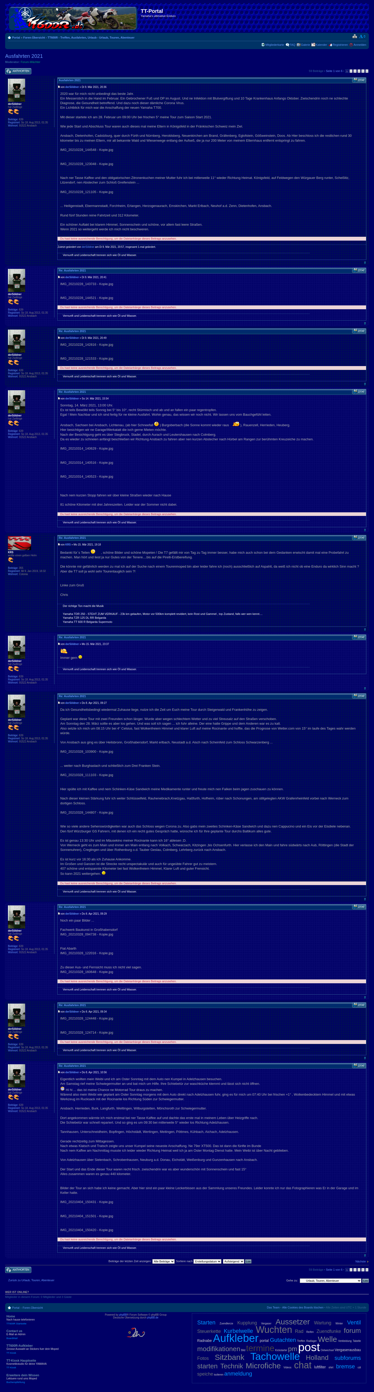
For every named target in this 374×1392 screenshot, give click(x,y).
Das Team (273, 1307)
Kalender (321, 44)
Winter (339, 1323)
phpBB (123, 1314)
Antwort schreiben (18, 71)
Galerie (305, 44)
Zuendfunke (328, 1331)
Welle (327, 1339)
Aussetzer (293, 1321)
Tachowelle (275, 1356)
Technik (231, 1366)
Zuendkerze (226, 1323)
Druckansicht (355, 36)
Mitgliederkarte (274, 44)
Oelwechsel (327, 1350)
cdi (359, 1367)
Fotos (203, 1358)
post (309, 1347)
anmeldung (238, 1373)
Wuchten (274, 1329)
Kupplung (247, 1322)
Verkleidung (345, 1341)
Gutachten (283, 1340)
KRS (68, 544)
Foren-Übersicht (34, 37)
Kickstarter (281, 1350)
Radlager (311, 1341)
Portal (16, 37)
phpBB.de (152, 1317)
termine (260, 1348)
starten (207, 1366)
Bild (243, 1350)
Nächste (361, 1261)
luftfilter (320, 1367)
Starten (206, 1322)
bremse (345, 1366)
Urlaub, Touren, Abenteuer (117, 37)
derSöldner (72, 87)
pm (292, 1349)
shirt (331, 1367)
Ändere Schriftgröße (362, 36)
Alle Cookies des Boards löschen (302, 1307)
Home (43, 1320)
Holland (317, 1357)
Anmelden (359, 44)
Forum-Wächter (30, 61)
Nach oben (364, 262)
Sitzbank (229, 1357)
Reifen (310, 1332)
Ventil (354, 1322)
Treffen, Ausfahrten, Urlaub (78, 37)
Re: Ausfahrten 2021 (72, 270)
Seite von (334, 70)
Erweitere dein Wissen (43, 1378)
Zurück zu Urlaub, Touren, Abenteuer (31, 1280)
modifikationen (218, 1349)
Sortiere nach (198, 1261)
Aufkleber (235, 1338)
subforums (347, 1358)
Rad (299, 1331)
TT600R (53, 37)
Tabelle (357, 1341)
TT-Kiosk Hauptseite (43, 1364)
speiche (205, 1374)
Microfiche (263, 1365)
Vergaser (266, 1323)
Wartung (322, 1322)
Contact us (43, 1334)
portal (264, 1341)
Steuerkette (209, 1331)
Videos (287, 1367)
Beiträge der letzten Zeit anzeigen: (141, 1261)
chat (303, 1365)
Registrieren (340, 44)
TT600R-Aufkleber (43, 1349)
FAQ (292, 44)
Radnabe (204, 1341)
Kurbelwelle (238, 1331)
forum (352, 1330)
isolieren (218, 1374)
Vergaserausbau (348, 1350)
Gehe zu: (292, 1280)
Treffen (301, 1341)
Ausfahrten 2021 (24, 56)
